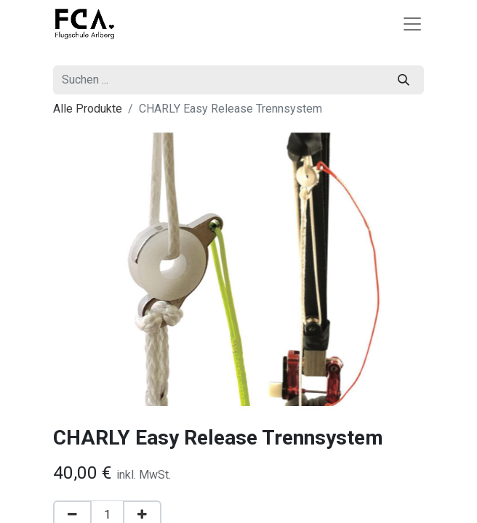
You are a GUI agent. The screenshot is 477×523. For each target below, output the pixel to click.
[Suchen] (403, 79)
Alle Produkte (87, 108)
